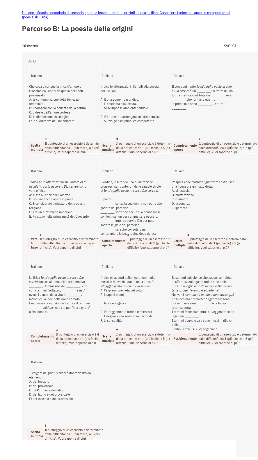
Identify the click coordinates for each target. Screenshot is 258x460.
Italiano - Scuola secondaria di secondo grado (58, 13)
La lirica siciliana (147, 13)
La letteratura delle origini (114, 13)
